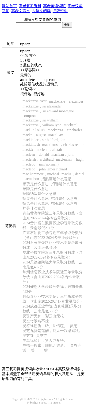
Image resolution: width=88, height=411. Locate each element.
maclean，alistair (49, 150)
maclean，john (62, 154)
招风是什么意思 (36, 203)
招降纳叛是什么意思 (39, 194)
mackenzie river (35, 101)
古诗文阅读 (41, 11)
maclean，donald (36, 154)
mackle (28, 149)
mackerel (71, 125)
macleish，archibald (38, 159)
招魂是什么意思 (64, 203)
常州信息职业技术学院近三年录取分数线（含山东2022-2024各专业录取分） (53, 277)
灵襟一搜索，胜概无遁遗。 (45, 345)
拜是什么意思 (34, 208)
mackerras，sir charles (65, 130)
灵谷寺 (75, 345)
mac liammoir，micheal (41, 174)
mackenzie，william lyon (42, 125)
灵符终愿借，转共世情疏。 (45, 326)
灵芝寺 (28, 336)
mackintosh (31, 144)
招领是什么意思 (64, 198)
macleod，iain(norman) (41, 164)
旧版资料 (60, 11)
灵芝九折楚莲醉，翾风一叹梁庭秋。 (53, 331)
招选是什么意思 (64, 184)
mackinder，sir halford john (44, 140)
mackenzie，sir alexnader (42, 106)
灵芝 (73, 326)
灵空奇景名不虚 (36, 321)
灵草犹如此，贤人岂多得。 (45, 340)
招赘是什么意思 (36, 184)
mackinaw (56, 135)
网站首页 (9, 6)
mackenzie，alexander (66, 101)
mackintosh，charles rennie (63, 145)
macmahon (31, 179)
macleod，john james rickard (45, 169)
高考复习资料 (30, 6)
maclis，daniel (72, 174)
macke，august (34, 135)
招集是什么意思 (36, 198)
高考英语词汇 (54, 6)
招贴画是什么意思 (56, 179)
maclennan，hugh (69, 159)
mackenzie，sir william (40, 120)
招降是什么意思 (36, 189)
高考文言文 (20, 11)
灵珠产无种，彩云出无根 (43, 316)
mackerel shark (34, 130)
